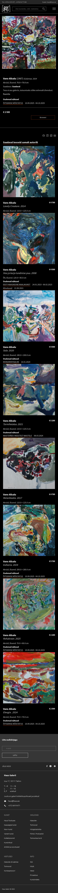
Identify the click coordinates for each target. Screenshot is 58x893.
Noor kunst (8, 829)
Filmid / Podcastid (36, 833)
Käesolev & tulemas (11, 862)
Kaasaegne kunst (10, 825)
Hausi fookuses (9, 820)
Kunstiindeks (34, 879)
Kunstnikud (8, 842)
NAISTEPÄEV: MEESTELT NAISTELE (17, 435)
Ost (31, 862)
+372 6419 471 (14, 805)
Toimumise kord (36, 838)
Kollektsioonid (9, 838)
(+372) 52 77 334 (21, 2)
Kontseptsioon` (10, 870)
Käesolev (33, 820)
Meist (32, 870)
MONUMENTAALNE (11, 362)
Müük (32, 866)
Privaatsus (34, 875)
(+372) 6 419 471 (10, 2)
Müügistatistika (35, 829)
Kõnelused (7, 288)
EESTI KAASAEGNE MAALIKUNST (16, 284)
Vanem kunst (9, 833)
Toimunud (33, 825)
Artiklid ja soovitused (12, 847)
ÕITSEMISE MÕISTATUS (13, 103)
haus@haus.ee (51, 2)
